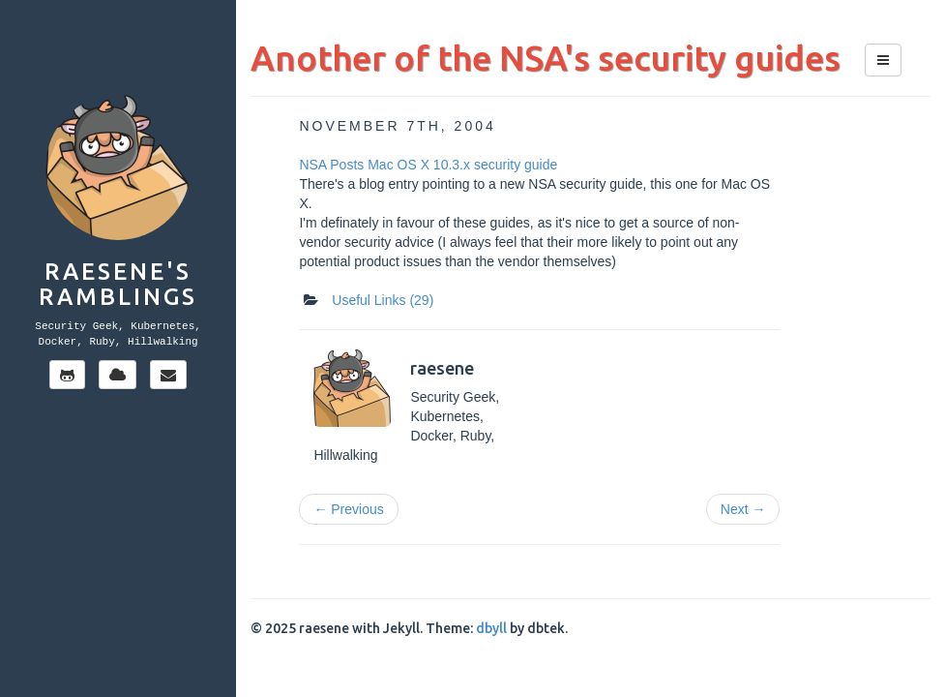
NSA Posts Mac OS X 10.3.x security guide (428, 164)
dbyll (491, 628)
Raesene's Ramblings (118, 284)
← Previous (348, 509)
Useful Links (382, 300)
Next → (743, 509)
